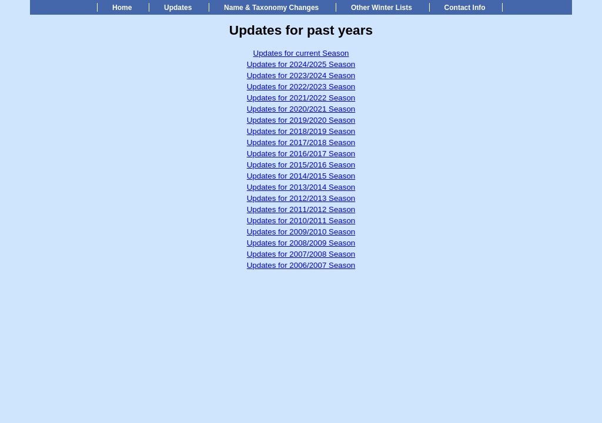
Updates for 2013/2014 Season (301, 187)
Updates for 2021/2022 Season (301, 97)
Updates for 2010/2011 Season (301, 220)
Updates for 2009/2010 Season (301, 231)
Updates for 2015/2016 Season (301, 164)
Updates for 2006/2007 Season (301, 265)
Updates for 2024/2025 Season (301, 64)
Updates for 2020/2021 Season (301, 109)
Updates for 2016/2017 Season (301, 153)
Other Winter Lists (381, 8)
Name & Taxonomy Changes (271, 8)
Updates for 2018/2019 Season (301, 131)
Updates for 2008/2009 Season (301, 243)
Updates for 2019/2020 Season (301, 120)
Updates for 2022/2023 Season (301, 86)
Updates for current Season (301, 53)
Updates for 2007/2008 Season (301, 254)
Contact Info (465, 8)
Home (122, 8)
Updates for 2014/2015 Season (301, 176)
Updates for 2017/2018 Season (301, 142)
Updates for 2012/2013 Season (301, 198)
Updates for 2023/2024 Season (301, 75)
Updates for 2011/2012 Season (301, 209)
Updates (178, 8)
